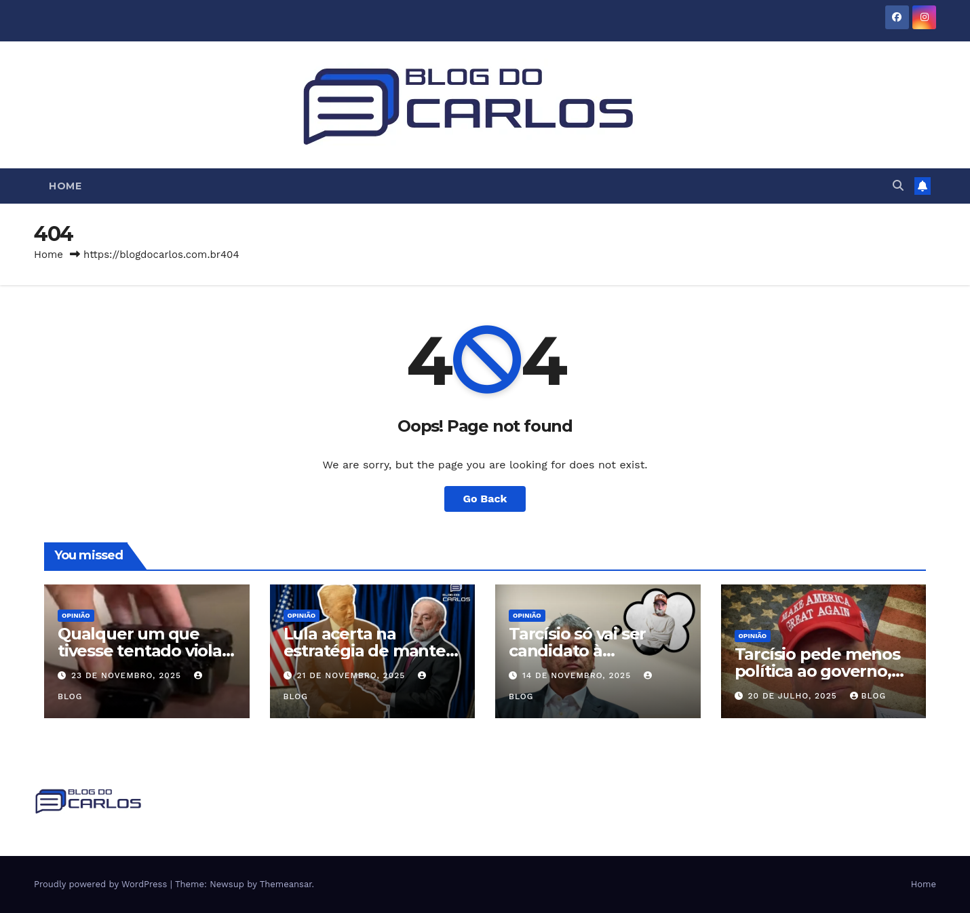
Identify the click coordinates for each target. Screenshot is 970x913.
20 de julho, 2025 (794, 696)
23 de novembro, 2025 (128, 675)
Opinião (76, 615)
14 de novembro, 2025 (578, 675)
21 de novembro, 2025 (352, 675)
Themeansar (286, 884)
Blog (868, 696)
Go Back (485, 498)
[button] (898, 185)
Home (65, 186)
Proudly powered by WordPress (102, 884)
